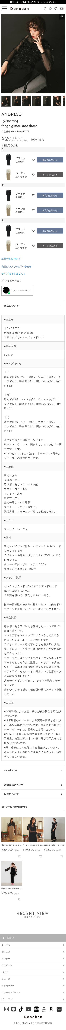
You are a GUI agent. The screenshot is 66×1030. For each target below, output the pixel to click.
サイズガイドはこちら (13, 273)
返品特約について (11, 258)
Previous (4, 54)
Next (61, 54)
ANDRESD (11, 114)
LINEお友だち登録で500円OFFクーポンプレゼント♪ (33, 2)
